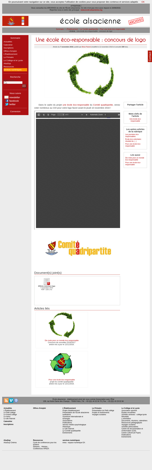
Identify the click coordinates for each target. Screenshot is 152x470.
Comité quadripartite (103, 105)
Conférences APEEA (41, 449)
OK (143, 2)
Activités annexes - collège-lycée (134, 415)
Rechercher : (10, 80)
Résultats (125, 417)
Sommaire (60, 29)
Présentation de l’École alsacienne (76, 413)
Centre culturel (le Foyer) (131, 433)
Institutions (67, 415)
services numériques (13, 70)
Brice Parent (86, 47)
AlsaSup (7, 63)
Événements (67, 433)
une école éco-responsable (76, 105)
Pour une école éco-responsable (112, 29)
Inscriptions (8, 48)
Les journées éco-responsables (132, 135)
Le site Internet (9, 419)
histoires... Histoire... (41, 447)
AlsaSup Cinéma (10, 443)
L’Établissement (72, 29)
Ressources (9, 67)
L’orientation (126, 419)
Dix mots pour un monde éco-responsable (62, 340)
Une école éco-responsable (135, 120)
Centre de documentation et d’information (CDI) (132, 430)
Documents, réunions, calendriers (134, 421)
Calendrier (8, 45)
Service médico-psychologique (74, 425)
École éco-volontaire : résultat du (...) (133, 140)
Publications (67, 423)
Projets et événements (100, 413)
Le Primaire (9, 57)
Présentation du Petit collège (103, 410)
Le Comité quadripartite (89, 29)
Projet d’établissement (71, 410)
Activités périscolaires (130, 427)
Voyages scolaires (99, 415)
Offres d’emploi (10, 51)
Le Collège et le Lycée (13, 60)
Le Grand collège (10, 415)
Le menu (7, 417)
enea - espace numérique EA (74, 443)
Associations (67, 421)
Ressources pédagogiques (132, 423)
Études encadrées (129, 413)
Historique (66, 427)
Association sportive (129, 410)
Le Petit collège (9, 413)
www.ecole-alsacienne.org (91, 10)
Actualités (8, 42)
